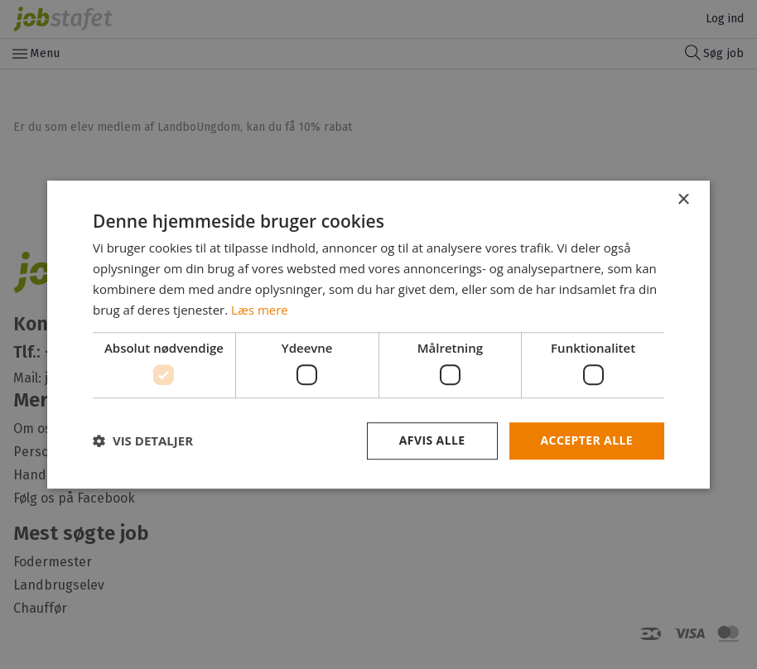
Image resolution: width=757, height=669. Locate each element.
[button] (143, 440)
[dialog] (378, 334)
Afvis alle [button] (432, 440)
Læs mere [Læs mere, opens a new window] (259, 309)
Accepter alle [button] (587, 440)
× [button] (683, 200)
